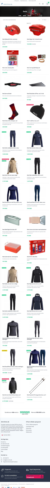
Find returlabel (4, 444)
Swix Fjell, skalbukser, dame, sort (10, 307)
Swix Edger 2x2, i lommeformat (34, 39)
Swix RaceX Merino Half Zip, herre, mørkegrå (10, 334)
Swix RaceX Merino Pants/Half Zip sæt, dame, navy (36, 362)
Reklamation (29, 426)
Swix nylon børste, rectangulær (10, 253)
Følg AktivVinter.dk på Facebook (9, 456)
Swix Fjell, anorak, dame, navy (34, 146)
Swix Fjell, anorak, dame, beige (9, 173)
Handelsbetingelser (5, 440)
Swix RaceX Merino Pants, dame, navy (36, 200)
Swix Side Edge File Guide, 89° (9, 226)
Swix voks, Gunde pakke (8, 67)
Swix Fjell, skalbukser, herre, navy (10, 146)
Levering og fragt (30, 420)
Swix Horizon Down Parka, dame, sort (11, 389)
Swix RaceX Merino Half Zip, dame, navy (12, 200)
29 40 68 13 (5, 452)
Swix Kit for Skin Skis (32, 253)
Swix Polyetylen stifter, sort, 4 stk (35, 92)
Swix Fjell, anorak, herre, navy (34, 307)
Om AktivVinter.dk (5, 438)
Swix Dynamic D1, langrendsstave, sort (36, 389)
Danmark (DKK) (6, 429)
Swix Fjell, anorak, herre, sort (34, 280)
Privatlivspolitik (4, 442)
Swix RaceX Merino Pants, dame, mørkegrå (12, 362)
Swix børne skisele (6, 92)
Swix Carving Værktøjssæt (33, 67)
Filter (44, 19)
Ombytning (28, 422)
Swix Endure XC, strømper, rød (9, 119)
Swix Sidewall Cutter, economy (9, 39)
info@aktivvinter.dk (6, 454)
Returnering (28, 424)
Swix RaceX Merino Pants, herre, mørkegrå (35, 334)
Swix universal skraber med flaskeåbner (36, 226)
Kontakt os (3, 436)
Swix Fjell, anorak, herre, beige (9, 280)
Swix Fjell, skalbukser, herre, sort (35, 173)
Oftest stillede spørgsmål (32, 419)
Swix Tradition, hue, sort (33, 119)
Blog (2, 445)
